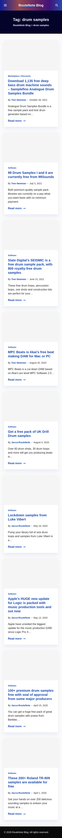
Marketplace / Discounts (19, 76)
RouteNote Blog (31, 5)
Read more (17, 120)
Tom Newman (18, 100)
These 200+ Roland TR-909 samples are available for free (29, 782)
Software (12, 168)
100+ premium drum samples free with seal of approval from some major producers (31, 695)
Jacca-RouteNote (20, 442)
